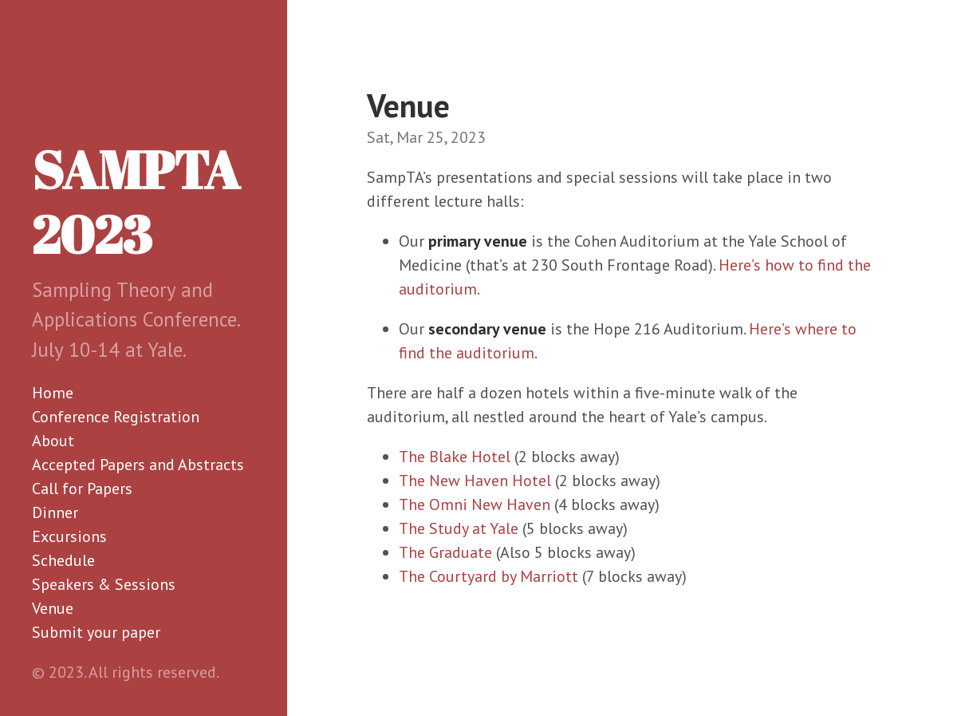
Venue (52, 608)
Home (52, 392)
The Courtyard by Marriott (488, 576)
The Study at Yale (458, 528)
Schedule (63, 560)
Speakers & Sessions (103, 584)
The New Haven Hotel (475, 480)
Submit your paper (96, 632)
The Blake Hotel (454, 456)
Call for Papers (82, 488)
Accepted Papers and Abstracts (138, 464)
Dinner (55, 512)
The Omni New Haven (474, 504)
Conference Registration (115, 416)
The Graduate (445, 552)
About (53, 440)
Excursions (69, 536)
